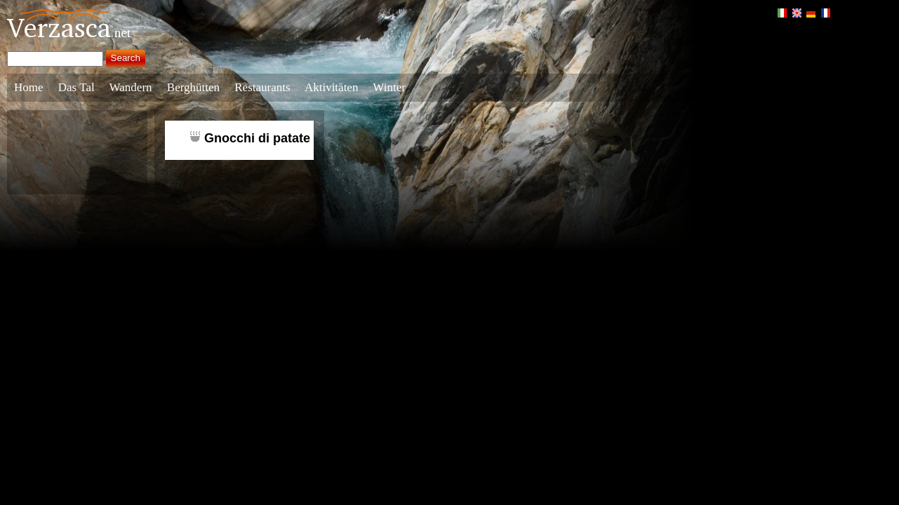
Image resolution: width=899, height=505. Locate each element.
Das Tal (76, 87)
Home (29, 87)
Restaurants (262, 87)
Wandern (130, 87)
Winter (389, 87)
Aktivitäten (331, 87)
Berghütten (193, 87)
